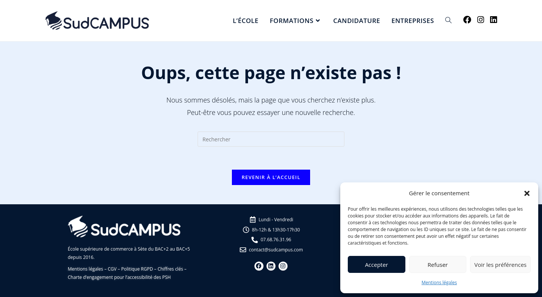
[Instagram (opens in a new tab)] (480, 20)
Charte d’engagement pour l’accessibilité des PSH (119, 277)
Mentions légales (439, 282)
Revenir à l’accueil (271, 177)
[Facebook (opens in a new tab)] (467, 20)
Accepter (376, 264)
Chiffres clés (170, 269)
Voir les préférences (500, 264)
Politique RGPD (137, 269)
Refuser (438, 264)
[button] (527, 193)
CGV (112, 269)
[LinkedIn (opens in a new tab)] (493, 20)
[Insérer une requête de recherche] (271, 139)
